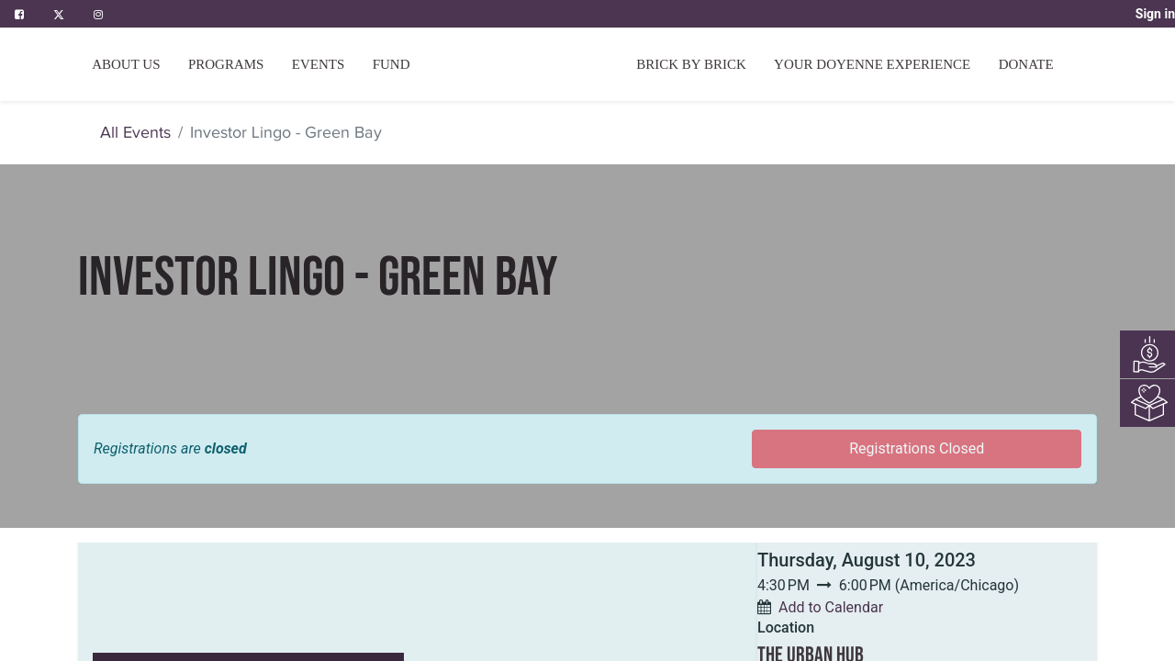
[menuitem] (391, 64)
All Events (135, 132)
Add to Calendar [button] (830, 607)
